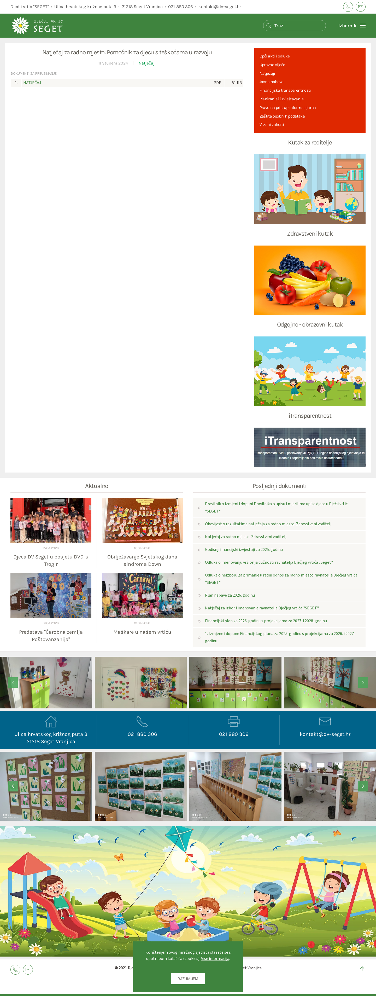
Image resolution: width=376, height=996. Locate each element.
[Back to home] (49, 25)
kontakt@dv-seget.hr (219, 6)
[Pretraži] (294, 25)
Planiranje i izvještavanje (281, 98)
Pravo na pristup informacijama (288, 107)
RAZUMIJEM (188, 978)
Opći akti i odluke (275, 56)
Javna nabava (272, 81)
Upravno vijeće (272, 64)
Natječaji (147, 63)
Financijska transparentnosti (285, 90)
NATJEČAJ (32, 83)
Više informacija (215, 959)
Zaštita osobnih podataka (282, 116)
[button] (352, 25)
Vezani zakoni (272, 124)
